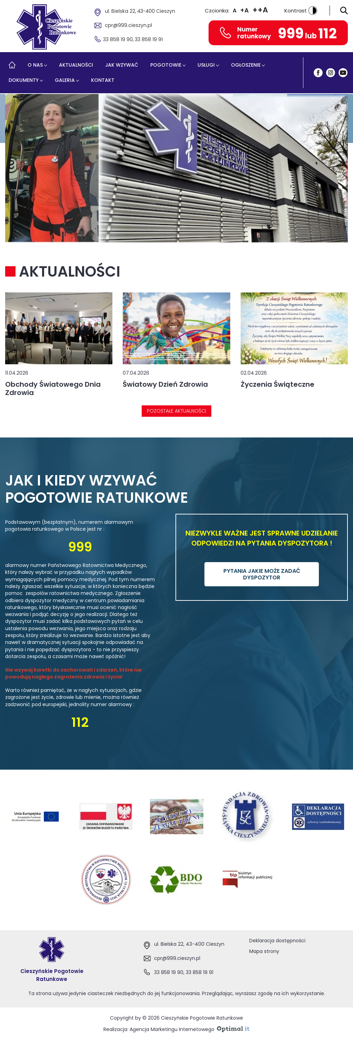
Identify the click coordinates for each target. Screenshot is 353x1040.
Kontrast (300, 10)
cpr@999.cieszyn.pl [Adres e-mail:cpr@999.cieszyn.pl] (177, 958)
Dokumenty (24, 80)
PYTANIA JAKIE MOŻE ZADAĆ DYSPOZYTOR (261, 574)
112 (327, 33)
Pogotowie (165, 64)
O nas (35, 64)
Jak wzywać (121, 64)
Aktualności (76, 64)
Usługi (206, 64)
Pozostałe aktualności (176, 410)
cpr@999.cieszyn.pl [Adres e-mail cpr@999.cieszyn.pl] (128, 25)
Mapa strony (264, 951)
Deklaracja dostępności (277, 940)
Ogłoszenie (246, 64)
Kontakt (102, 80)
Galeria (65, 80)
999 (291, 33)
